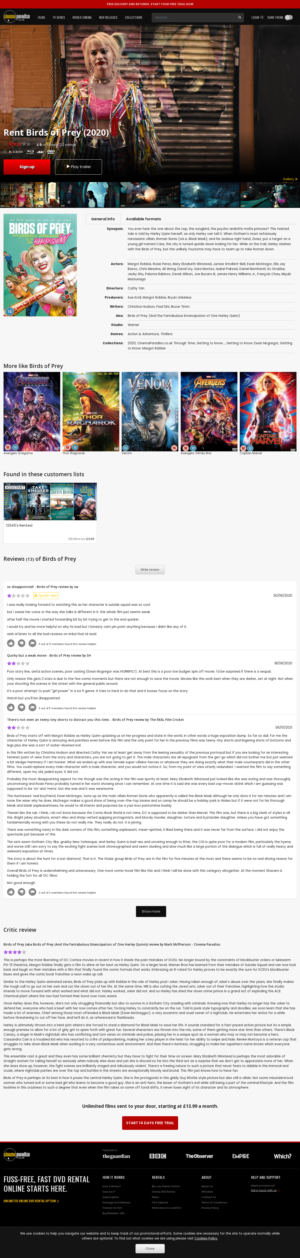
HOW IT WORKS (114, 1177)
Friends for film (112, 1208)
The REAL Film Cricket (167, 720)
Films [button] (41, 17)
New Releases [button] (108, 17)
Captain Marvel (251, 454)
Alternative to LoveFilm (166, 1208)
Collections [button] (133, 17)
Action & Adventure (143, 334)
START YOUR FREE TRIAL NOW (150, 4)
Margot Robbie (154, 298)
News (155, 1197)
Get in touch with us (264, 1190)
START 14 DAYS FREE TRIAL (150, 1123)
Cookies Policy (206, 1238)
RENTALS (158, 1177)
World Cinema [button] (82, 17)
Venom (127, 454)
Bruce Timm (180, 307)
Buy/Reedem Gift (113, 1213)
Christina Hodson (141, 307)
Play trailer (78, 166)
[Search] (194, 17)
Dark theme (275, 17)
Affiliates (207, 1192)
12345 (90, 539)
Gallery (290, 179)
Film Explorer (160, 1203)
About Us (207, 1187)
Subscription (110, 1197)
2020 (132, 343)
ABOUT (207, 1177)
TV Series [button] (58, 17)
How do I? (108, 1192)
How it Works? (111, 1187)
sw (76, 587)
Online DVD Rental (163, 1192)
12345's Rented (19, 525)
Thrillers (166, 334)
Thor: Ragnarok (74, 454)
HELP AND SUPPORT (266, 1177)
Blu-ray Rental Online (166, 1187)
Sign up (26, 166)
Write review (150, 570)
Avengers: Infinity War (196, 454)
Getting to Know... (211, 343)
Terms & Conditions (214, 1203)
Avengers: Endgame (18, 454)
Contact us (208, 1197)
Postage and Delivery (116, 1203)
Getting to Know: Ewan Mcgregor (252, 343)
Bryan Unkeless (179, 298)
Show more (151, 911)
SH (89, 655)
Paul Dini (162, 307)
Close (150, 1249)
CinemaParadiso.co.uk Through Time (166, 343)
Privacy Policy (210, 1208)
